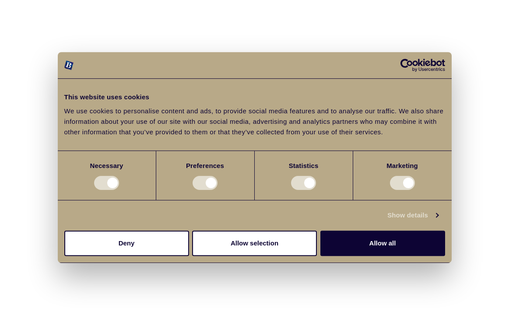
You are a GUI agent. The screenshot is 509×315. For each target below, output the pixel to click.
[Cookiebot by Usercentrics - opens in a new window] (407, 65)
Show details (407, 215)
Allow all (382, 243)
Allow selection (254, 243)
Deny (127, 243)
